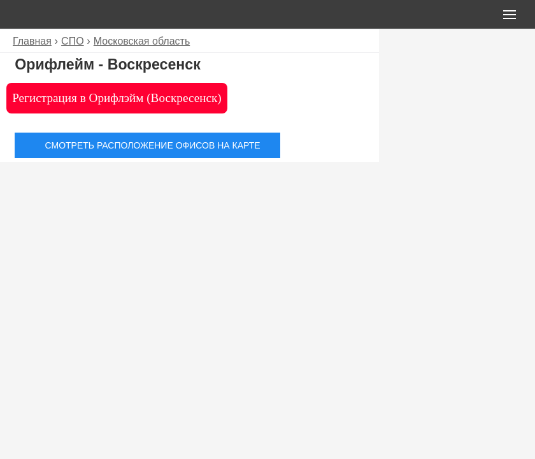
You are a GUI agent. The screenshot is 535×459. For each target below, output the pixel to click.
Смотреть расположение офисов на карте (152, 145)
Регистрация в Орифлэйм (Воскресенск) (116, 98)
